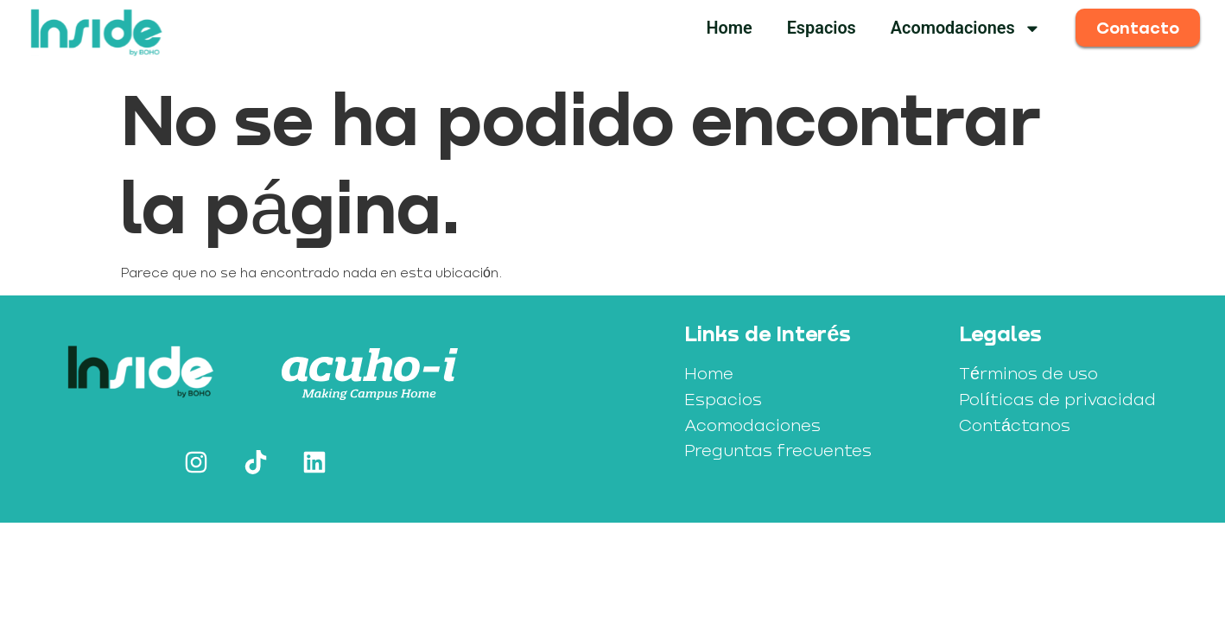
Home (729, 28)
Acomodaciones (966, 28)
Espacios (821, 28)
